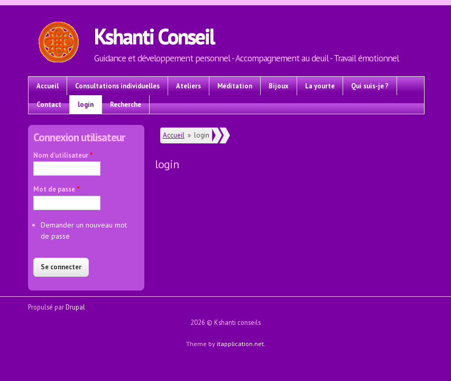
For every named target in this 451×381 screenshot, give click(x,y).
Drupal (75, 307)
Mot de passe (56, 189)
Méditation (234, 85)
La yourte (320, 85)
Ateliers (188, 85)
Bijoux (279, 85)
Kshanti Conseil (154, 36)
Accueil (47, 85)
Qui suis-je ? (370, 85)
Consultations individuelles (117, 85)
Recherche (125, 104)
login (86, 104)
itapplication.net (240, 343)
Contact (48, 104)
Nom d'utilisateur (63, 155)
